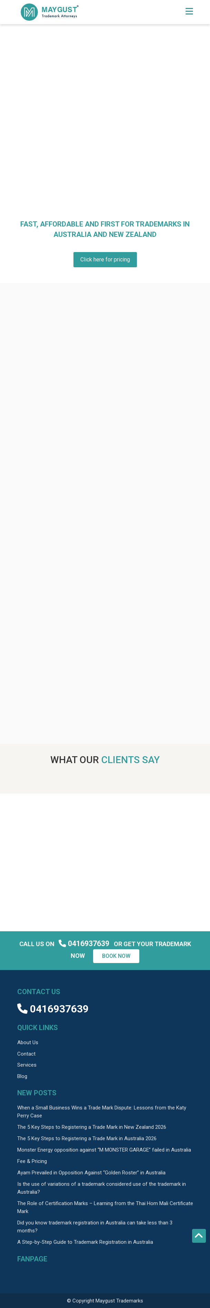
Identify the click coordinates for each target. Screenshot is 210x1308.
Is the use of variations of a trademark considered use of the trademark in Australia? (101, 1188)
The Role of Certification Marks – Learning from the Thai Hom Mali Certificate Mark (105, 1207)
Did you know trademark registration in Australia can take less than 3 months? (94, 1227)
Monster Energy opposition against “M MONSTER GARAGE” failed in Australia (104, 1150)
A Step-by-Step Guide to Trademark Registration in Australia (85, 1242)
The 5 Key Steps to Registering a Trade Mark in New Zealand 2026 (91, 1127)
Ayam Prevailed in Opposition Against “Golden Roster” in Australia (91, 1173)
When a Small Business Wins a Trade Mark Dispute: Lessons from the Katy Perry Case (101, 1112)
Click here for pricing (105, 259)
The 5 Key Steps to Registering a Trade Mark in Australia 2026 (87, 1138)
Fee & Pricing (32, 1161)
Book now (116, 956)
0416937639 (85, 943)
